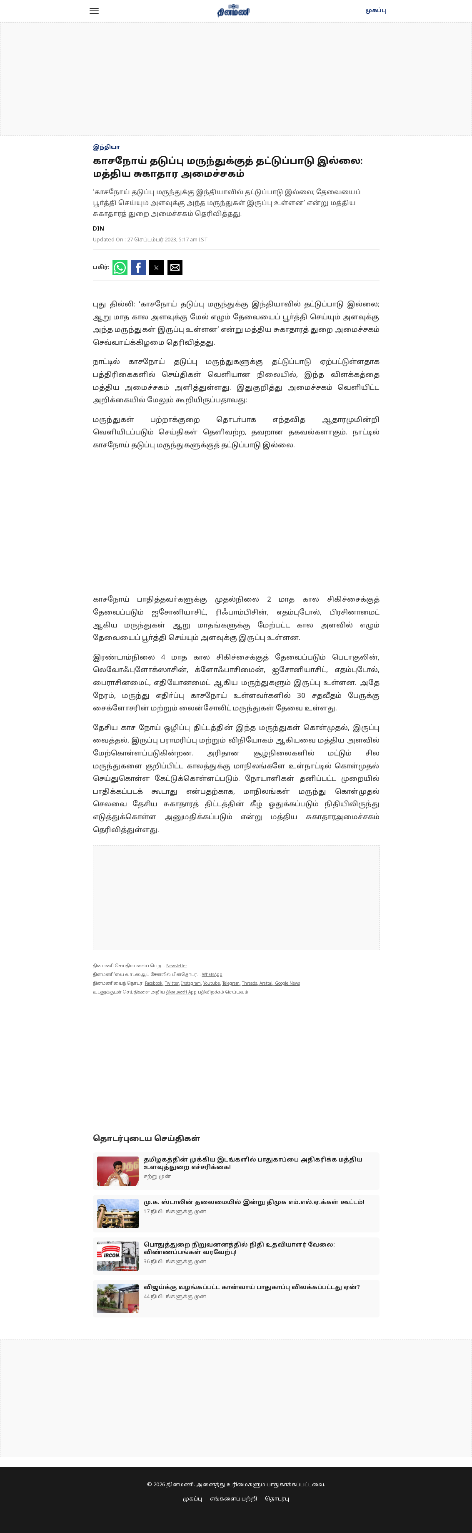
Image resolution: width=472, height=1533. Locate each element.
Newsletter (176, 966)
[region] (236, 79)
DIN (98, 229)
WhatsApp (212, 975)
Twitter (172, 983)
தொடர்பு (277, 1499)
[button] (94, 11)
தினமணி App (181, 992)
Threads (249, 983)
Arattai (266, 983)
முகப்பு (375, 11)
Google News (287, 983)
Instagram (191, 983)
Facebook (153, 983)
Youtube (211, 983)
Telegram (231, 983)
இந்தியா (106, 147)
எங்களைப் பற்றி (233, 1499)
